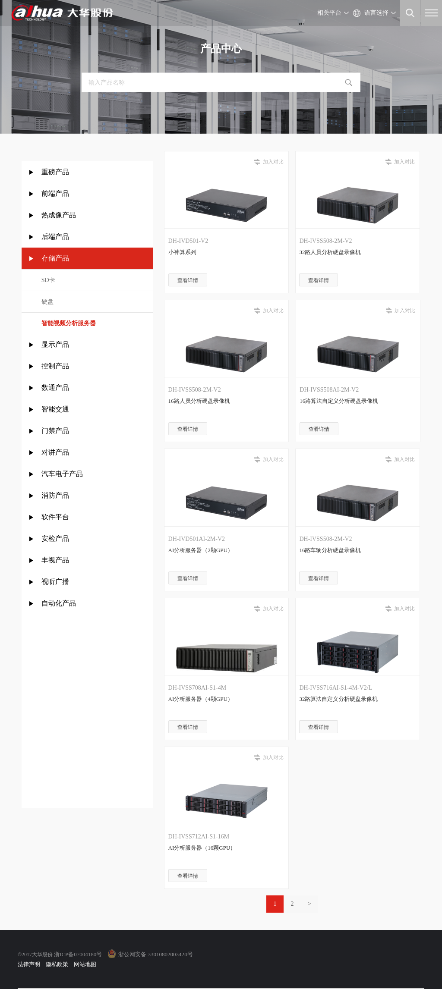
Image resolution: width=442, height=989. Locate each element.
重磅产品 (55, 172)
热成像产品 (58, 215)
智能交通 (55, 409)
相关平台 (329, 12)
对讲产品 (55, 452)
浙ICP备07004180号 (78, 954)
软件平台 (55, 517)
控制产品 (56, 366)
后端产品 (55, 236)
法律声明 (29, 964)
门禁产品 (55, 430)
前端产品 (55, 193)
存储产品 (55, 258)
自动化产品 (58, 603)
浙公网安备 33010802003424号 (155, 954)
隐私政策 (57, 964)
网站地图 (85, 964)
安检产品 (55, 538)
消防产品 (55, 495)
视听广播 (55, 581)
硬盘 (47, 301)
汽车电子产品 (62, 473)
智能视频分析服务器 (68, 323)
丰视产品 (55, 560)
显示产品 (55, 344)
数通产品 (55, 387)
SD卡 (48, 280)
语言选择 (376, 12)
